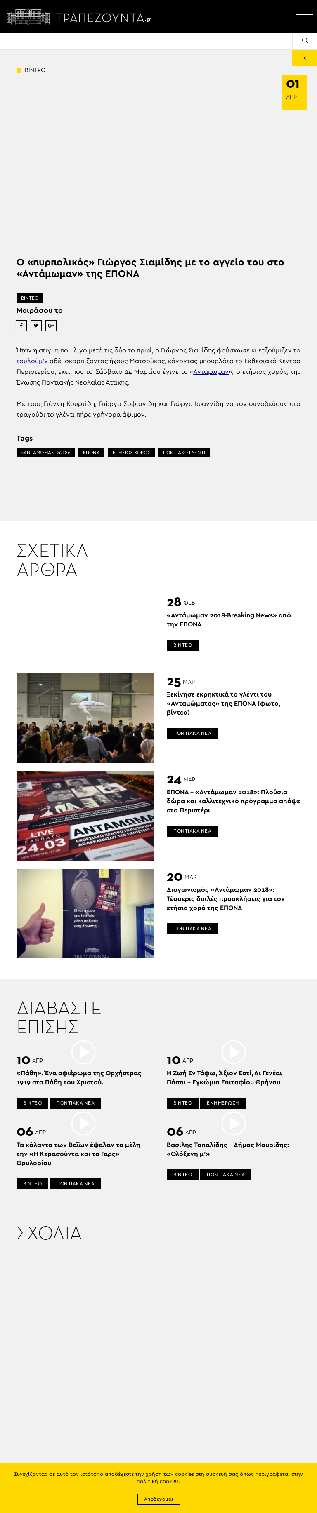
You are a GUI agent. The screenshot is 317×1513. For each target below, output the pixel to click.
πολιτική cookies (158, 1481)
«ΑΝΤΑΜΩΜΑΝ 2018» (45, 452)
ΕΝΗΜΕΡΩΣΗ (223, 1102)
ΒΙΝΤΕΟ (29, 298)
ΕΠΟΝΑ (91, 452)
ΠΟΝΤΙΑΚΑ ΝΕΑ (192, 733)
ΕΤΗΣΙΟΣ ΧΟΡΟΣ (131, 452)
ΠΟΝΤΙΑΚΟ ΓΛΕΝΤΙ (184, 452)
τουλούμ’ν (32, 361)
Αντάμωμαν (211, 371)
